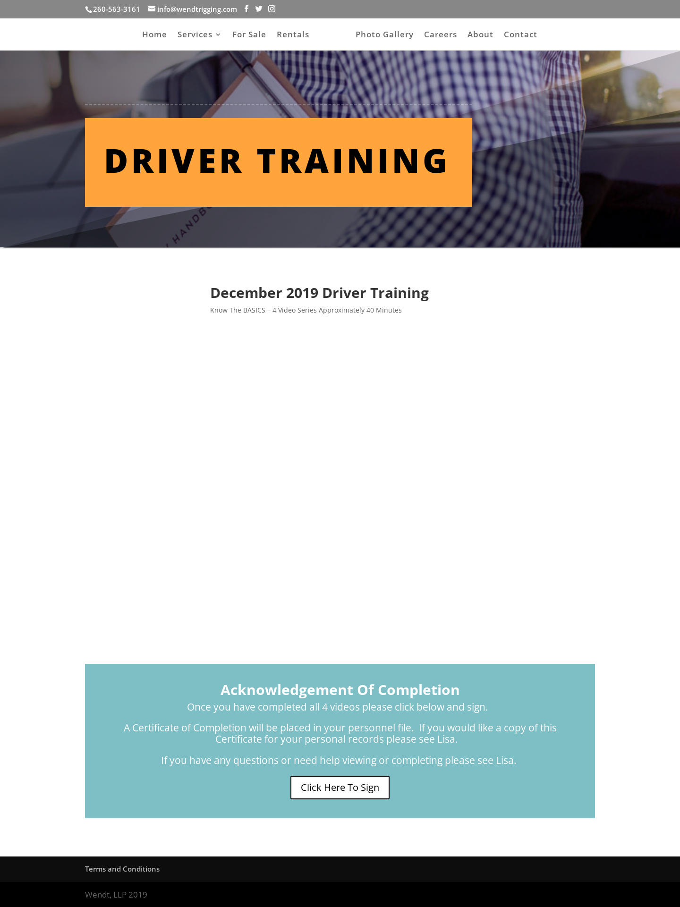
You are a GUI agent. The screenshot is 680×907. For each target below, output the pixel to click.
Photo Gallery (385, 35)
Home (154, 35)
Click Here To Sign (340, 787)
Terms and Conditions (122, 868)
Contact (520, 35)
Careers (440, 35)
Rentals (293, 35)
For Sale (249, 35)
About (480, 35)
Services (195, 35)
